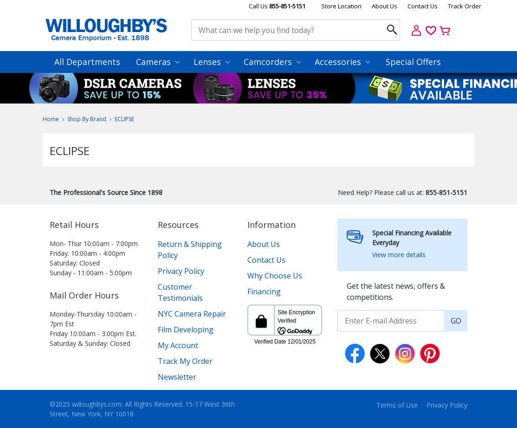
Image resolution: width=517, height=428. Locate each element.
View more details (399, 254)
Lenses (212, 61)
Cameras (158, 61)
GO (456, 321)
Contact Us (422, 6)
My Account (178, 345)
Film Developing (185, 329)
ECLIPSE (124, 119)
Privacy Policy (181, 271)
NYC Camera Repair (192, 314)
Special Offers (413, 61)
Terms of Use (397, 405)
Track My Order (185, 361)
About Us (384, 6)
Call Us (277, 6)
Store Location (341, 6)
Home (51, 119)
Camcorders (272, 61)
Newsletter (177, 377)
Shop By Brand (86, 119)
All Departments (87, 61)
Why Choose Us (274, 276)
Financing (264, 291)
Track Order (464, 6)
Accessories (342, 61)
